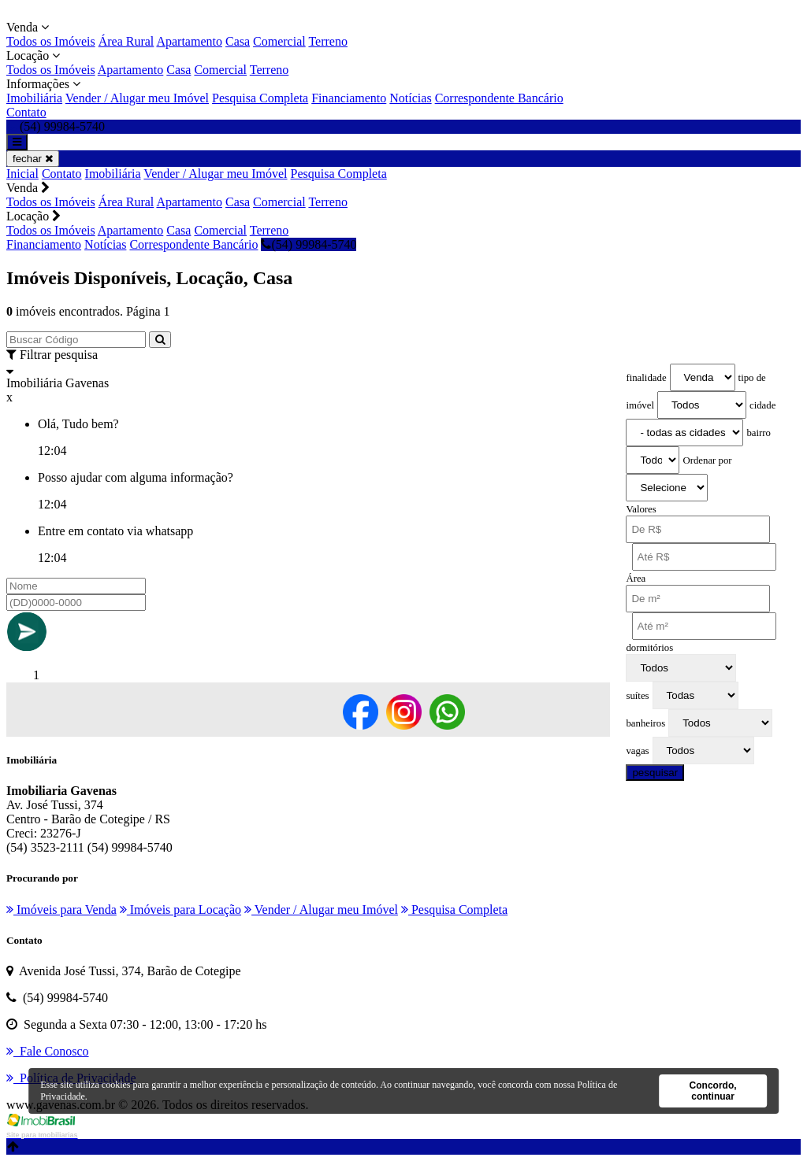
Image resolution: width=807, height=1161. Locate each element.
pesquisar (655, 772)
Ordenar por (706, 460)
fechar (33, 159)
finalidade (646, 377)
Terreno (328, 41)
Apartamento (189, 41)
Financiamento (348, 98)
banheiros (645, 723)
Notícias (410, 98)
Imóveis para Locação (180, 909)
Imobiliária (34, 98)
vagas (637, 750)
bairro (758, 432)
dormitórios (649, 647)
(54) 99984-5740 (308, 244)
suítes (637, 695)
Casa (237, 41)
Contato (26, 112)
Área (635, 578)
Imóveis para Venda (61, 909)
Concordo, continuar (713, 1091)
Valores (641, 509)
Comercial (279, 41)
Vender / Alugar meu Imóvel (137, 98)
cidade (762, 405)
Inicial (22, 173)
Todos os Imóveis (50, 41)
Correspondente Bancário (499, 98)
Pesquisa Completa (260, 98)
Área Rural (126, 41)
